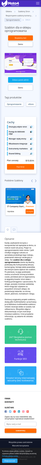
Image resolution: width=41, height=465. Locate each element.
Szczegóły (29, 211)
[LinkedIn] (19, 411)
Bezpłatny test (20, 38)
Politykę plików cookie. (10, 456)
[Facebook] (6, 411)
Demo (20, 44)
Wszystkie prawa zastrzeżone (20, 442)
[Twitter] (10, 411)
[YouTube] (14, 411)
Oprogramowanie (13, 20)
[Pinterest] (28, 411)
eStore (31, 104)
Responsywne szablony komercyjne (20, 15)
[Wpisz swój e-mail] (20, 424)
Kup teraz (20, 167)
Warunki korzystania (20, 445)
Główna (9, 11)
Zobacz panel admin (20, 80)
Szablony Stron (24, 11)
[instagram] (23, 411)
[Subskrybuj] (20, 430)
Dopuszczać (9, 460)
